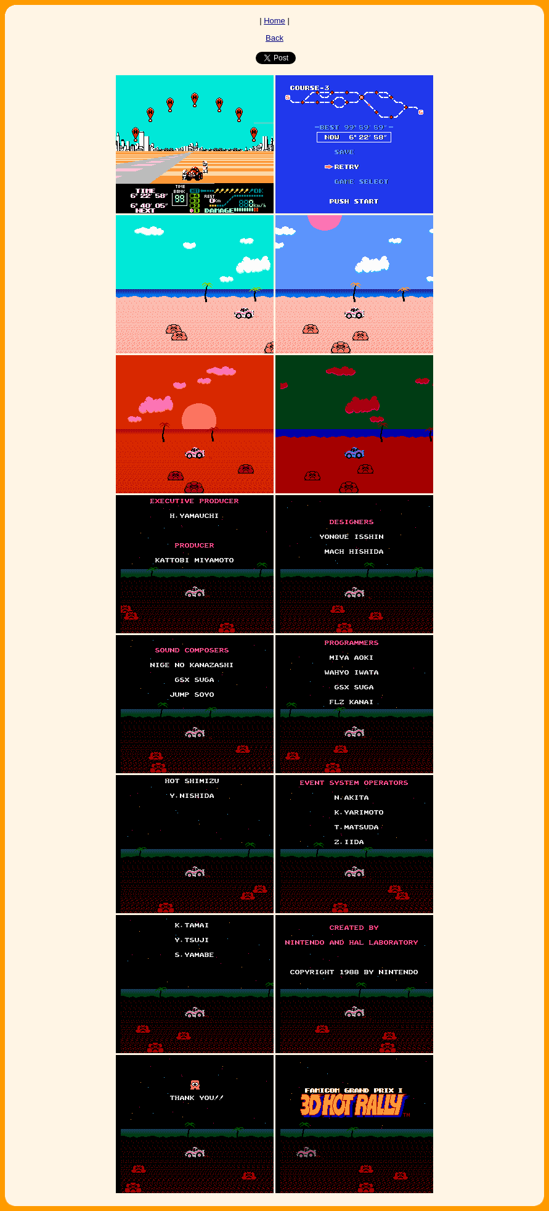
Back (274, 38)
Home (274, 20)
